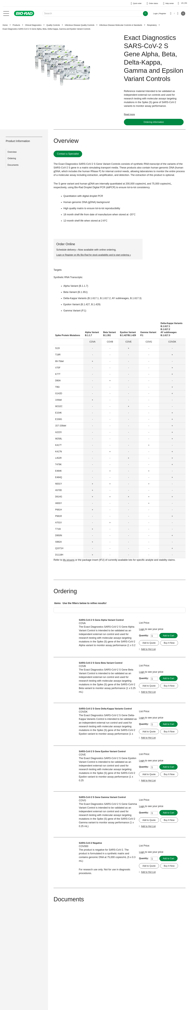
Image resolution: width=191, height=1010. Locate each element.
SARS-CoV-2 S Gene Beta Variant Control (103, 663)
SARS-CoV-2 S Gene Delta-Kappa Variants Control (103, 711)
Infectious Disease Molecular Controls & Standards (120, 25)
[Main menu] (6, 13)
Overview (12, 152)
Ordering (12, 158)
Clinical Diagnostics (33, 25)
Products (16, 25)
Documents (13, 165)
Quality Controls (53, 25)
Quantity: (144, 636)
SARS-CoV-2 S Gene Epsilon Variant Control (105, 754)
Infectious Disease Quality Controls (79, 25)
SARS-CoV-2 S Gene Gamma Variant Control (105, 800)
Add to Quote (149, 643)
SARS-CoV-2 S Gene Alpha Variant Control (103, 620)
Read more (130, 114)
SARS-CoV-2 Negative (91, 846)
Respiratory (152, 25)
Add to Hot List (149, 649)
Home (5, 25)
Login (142, 629)
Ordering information (154, 122)
